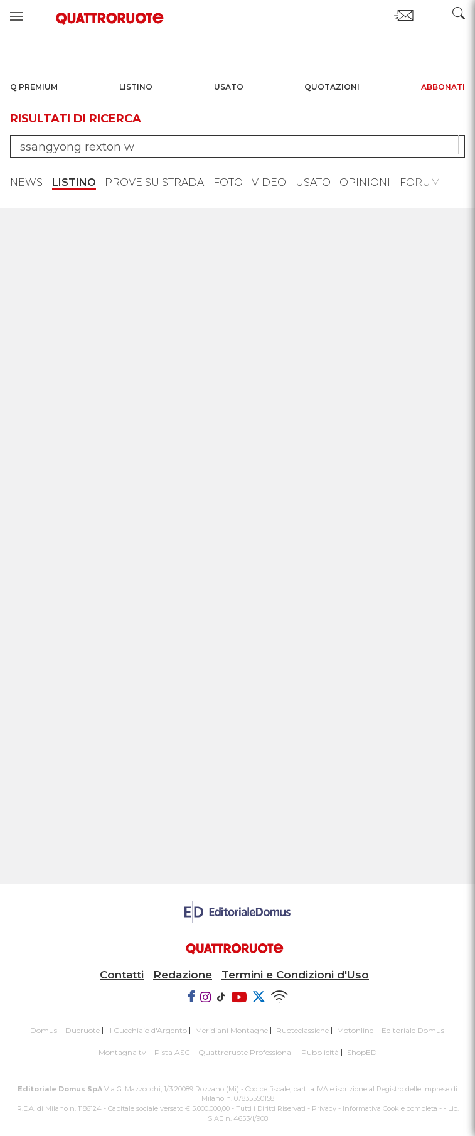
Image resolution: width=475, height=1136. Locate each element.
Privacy (324, 1108)
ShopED (362, 1052)
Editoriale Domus (413, 1030)
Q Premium (34, 87)
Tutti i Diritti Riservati (271, 1108)
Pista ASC (172, 1052)
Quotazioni (332, 87)
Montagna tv (122, 1052)
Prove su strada (154, 182)
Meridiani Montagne (231, 1030)
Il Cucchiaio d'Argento (147, 1030)
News (26, 182)
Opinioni (364, 182)
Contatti (122, 974)
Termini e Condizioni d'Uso (295, 974)
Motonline (355, 1030)
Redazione (182, 974)
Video (269, 182)
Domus (43, 1030)
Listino (135, 87)
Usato (228, 87)
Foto (228, 182)
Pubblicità (320, 1052)
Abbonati (443, 87)
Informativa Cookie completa (390, 1108)
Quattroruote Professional (245, 1052)
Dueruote (82, 1030)
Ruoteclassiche (302, 1030)
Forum (420, 182)
